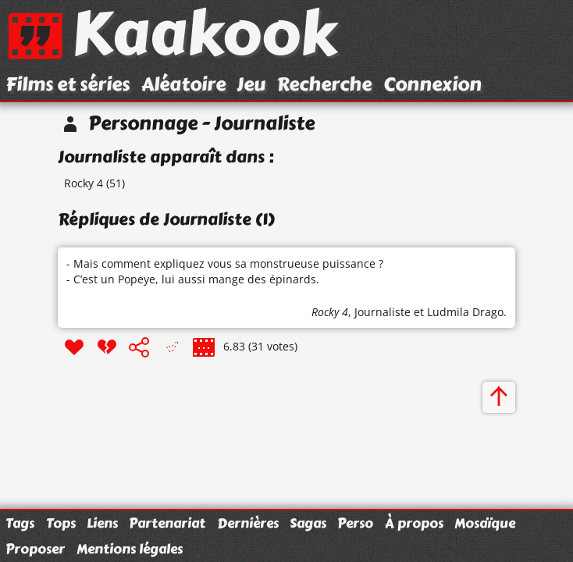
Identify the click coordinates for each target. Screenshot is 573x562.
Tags (19, 523)
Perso (355, 523)
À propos (414, 523)
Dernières (248, 523)
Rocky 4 (83, 183)
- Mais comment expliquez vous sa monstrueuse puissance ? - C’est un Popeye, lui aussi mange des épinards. (224, 271)
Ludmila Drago (465, 311)
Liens (102, 523)
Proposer (35, 549)
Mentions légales (130, 549)
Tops (61, 523)
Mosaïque (484, 523)
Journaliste (382, 311)
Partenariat (167, 523)
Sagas (308, 523)
